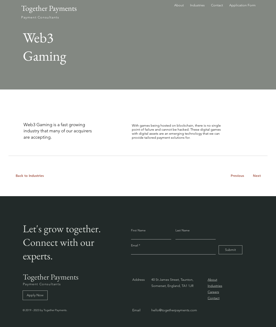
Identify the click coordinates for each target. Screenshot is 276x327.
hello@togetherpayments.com (174, 310)
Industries (215, 286)
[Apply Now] (35, 295)
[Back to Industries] (32, 176)
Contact (213, 298)
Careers (213, 292)
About (212, 280)
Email (135, 245)
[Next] (256, 176)
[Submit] (230, 249)
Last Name (182, 230)
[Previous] (237, 176)
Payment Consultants (42, 284)
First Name (138, 230)
